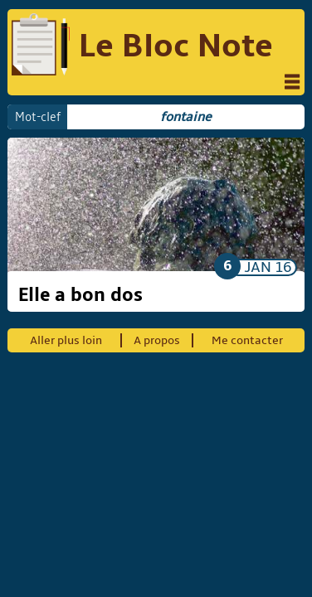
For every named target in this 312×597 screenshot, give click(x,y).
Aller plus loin (66, 340)
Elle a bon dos (80, 295)
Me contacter (247, 340)
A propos (157, 340)
